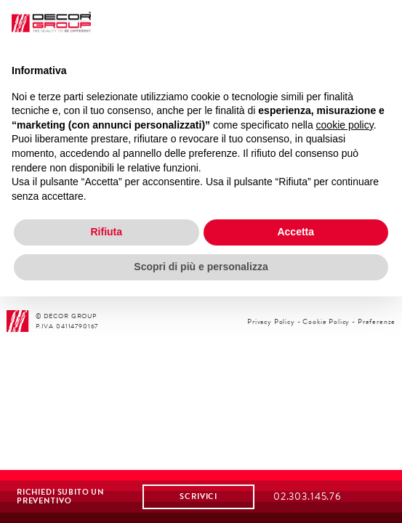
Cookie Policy (326, 321)
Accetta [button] (295, 232)
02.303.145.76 (307, 496)
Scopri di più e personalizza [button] (201, 266)
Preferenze (376, 321)
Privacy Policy (271, 321)
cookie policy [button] (345, 125)
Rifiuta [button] (106, 232)
